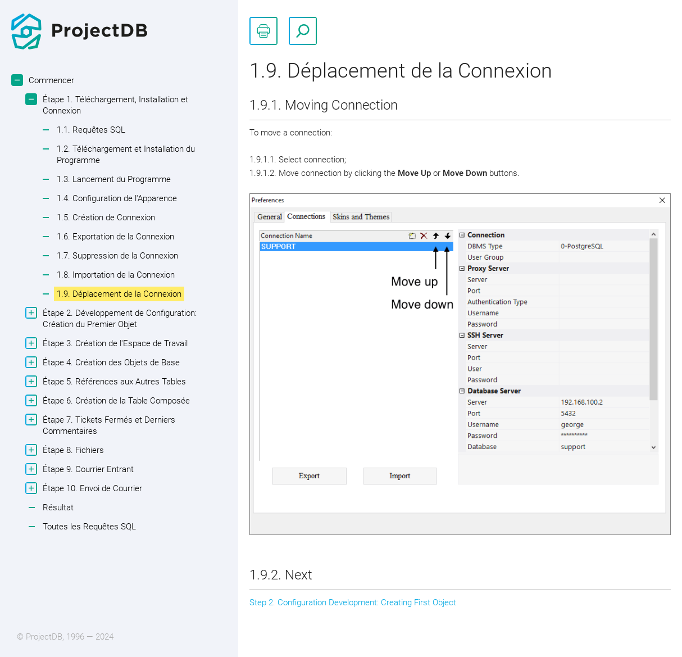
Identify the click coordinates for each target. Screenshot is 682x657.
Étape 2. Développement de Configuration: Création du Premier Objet (118, 318)
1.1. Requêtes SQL (91, 130)
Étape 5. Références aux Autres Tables (113, 381)
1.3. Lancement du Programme (114, 179)
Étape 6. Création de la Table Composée (115, 400)
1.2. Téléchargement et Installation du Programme (126, 154)
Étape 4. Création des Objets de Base (110, 362)
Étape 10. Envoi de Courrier (91, 488)
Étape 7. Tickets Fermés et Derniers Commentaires (107, 425)
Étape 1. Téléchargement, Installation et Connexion (114, 104)
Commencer (50, 80)
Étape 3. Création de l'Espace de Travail (114, 343)
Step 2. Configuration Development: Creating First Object (352, 602)
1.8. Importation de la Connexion (116, 275)
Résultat (58, 507)
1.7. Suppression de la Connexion (117, 256)
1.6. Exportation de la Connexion (115, 237)
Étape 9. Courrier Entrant (87, 469)
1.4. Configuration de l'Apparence (117, 198)
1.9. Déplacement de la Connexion (119, 294)
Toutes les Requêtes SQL (89, 527)
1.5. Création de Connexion (106, 217)
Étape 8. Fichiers (72, 450)
